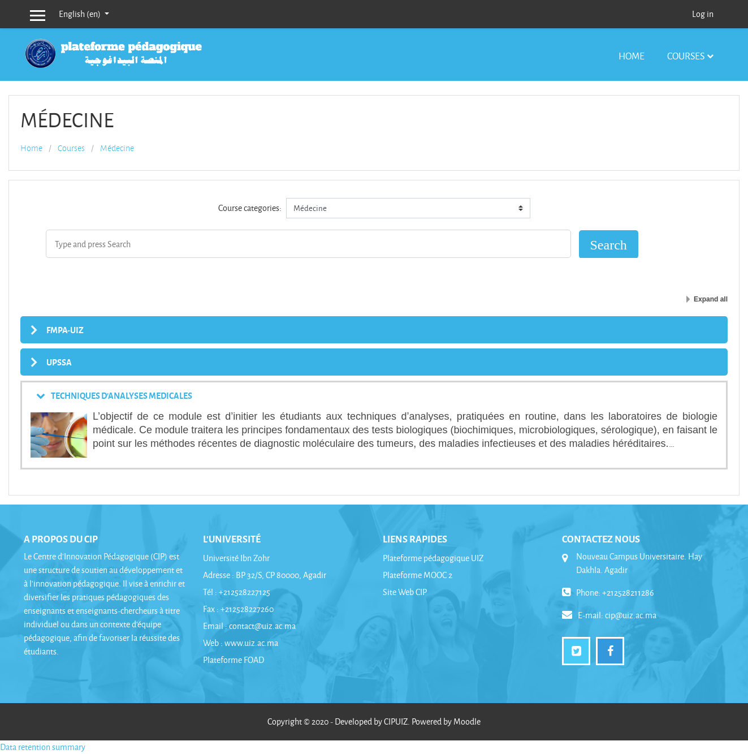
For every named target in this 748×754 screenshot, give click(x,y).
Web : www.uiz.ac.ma (240, 643)
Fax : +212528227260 (238, 609)
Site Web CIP (405, 592)
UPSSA (59, 362)
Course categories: (250, 208)
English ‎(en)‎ (80, 14)
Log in (703, 14)
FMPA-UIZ (65, 330)
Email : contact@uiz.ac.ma (249, 626)
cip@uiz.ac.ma (630, 615)
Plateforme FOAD (233, 660)
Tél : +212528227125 (236, 592)
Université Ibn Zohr (236, 558)
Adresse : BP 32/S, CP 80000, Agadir (264, 575)
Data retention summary (42, 747)
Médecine (117, 148)
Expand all (711, 299)
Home (632, 55)
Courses (685, 55)
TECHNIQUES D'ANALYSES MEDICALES (121, 395)
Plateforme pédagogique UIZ (433, 558)
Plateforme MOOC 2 (417, 575)
